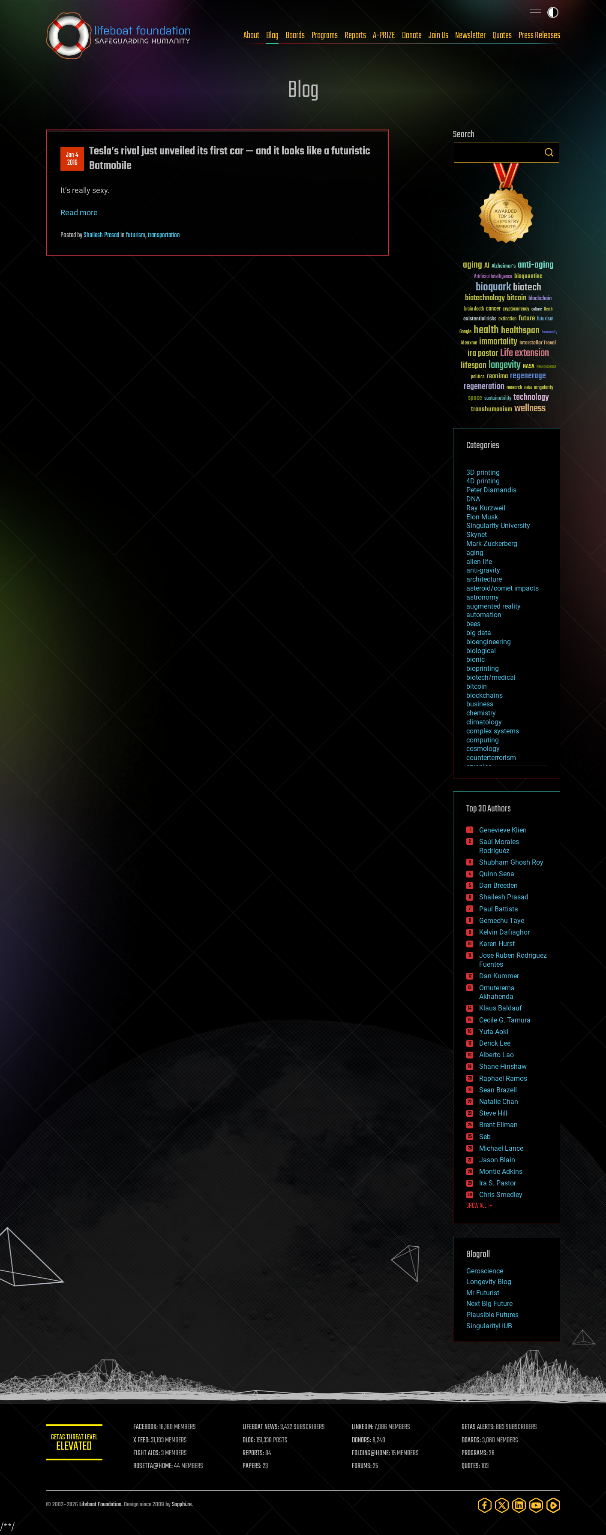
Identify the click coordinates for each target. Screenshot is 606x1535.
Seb (485, 1137)
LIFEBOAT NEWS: (263, 1427)
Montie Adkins (500, 1171)
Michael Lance (501, 1148)
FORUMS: (364, 1466)
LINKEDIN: (364, 1427)
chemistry (481, 713)
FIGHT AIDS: (150, 1453)
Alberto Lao (496, 1055)
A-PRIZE (384, 35)
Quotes (502, 35)
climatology (484, 722)
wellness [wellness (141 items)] (530, 408)
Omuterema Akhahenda (497, 992)
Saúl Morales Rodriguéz (499, 846)
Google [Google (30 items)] (465, 332)
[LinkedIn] (519, 1505)
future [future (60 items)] (527, 318)
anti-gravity (483, 570)
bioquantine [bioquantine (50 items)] (528, 276)
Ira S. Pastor (497, 1183)
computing (482, 740)
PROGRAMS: (475, 1453)
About (251, 35)
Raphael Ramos (503, 1078)
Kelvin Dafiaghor (504, 932)
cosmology (483, 749)
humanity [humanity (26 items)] (550, 332)
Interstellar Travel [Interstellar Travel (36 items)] (537, 343)
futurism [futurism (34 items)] (545, 320)
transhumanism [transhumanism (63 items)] (491, 409)
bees (473, 624)
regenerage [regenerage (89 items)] (528, 376)
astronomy (482, 597)
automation (483, 615)
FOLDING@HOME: (373, 1453)
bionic (475, 659)
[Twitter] (502, 1505)
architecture (484, 579)
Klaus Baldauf (500, 1008)
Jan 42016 (72, 159)
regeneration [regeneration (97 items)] (484, 387)
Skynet (476, 535)
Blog (272, 35)
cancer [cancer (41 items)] (493, 309)
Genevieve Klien (503, 830)
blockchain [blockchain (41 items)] (540, 299)
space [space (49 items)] (475, 397)
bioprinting (482, 668)
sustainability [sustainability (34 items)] (497, 399)
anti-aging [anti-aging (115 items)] (536, 265)
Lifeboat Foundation (100, 1505)
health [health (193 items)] (486, 330)
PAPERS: (254, 1466)
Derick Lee (494, 1043)
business (479, 704)
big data (478, 633)
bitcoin (476, 686)
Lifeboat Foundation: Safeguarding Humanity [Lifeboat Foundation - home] (119, 35)
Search (549, 152)
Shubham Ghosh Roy (511, 862)
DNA (473, 499)
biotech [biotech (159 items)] (527, 287)
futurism (135, 235)
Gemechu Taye (501, 921)
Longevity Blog (488, 1282)
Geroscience (484, 1271)
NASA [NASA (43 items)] (528, 366)
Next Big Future (489, 1304)
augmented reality (493, 606)
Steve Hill (493, 1113)
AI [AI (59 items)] (486, 266)
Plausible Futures (492, 1315)
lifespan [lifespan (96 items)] (473, 366)
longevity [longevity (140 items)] (505, 365)
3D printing (483, 472)
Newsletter (470, 35)
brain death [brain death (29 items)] (474, 309)
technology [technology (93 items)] (531, 398)
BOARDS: (472, 1440)
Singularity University (498, 526)
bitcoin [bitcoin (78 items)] (516, 298)
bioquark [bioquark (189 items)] (493, 287)
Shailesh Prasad (101, 235)
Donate (412, 35)
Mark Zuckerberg (491, 544)
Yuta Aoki (493, 1032)
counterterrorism (491, 758)
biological (481, 651)
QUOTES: (471, 1466)
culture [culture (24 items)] (536, 309)
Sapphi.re (182, 1505)
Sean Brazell (498, 1090)
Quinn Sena (496, 874)
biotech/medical (491, 677)
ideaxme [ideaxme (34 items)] (469, 344)
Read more (79, 212)
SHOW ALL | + (479, 1206)
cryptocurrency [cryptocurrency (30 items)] (516, 309)
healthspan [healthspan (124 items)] (520, 331)
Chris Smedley (500, 1195)
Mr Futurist (482, 1293)
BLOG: (251, 1440)
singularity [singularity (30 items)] (543, 388)
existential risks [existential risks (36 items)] (479, 319)
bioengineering (488, 642)
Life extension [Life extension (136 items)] (524, 353)
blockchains (484, 695)
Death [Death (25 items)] (548, 309)
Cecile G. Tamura (505, 1020)
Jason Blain (497, 1160)
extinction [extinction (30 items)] (507, 319)
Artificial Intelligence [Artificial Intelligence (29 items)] (493, 277)
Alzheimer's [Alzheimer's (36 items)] (504, 266)
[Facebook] (485, 1505)
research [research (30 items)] (514, 388)
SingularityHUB (489, 1326)
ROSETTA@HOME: (156, 1466)
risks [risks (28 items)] (528, 387)
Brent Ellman (498, 1125)
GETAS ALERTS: (478, 1427)
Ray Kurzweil (485, 508)
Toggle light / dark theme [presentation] (552, 12)
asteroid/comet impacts (502, 588)
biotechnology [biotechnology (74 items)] (485, 298)
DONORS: (363, 1440)
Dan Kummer (499, 976)
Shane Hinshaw (503, 1066)
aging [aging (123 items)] (472, 265)
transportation (164, 235)
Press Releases (539, 35)
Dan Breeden (498, 885)
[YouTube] (536, 1505)
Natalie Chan (498, 1102)
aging (474, 553)
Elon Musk (482, 517)
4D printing (483, 481)
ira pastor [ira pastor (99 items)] (483, 354)
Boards (295, 35)
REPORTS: (256, 1453)
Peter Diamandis (491, 490)
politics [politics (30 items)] (478, 377)
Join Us (438, 35)
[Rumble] (553, 1505)
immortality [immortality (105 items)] (498, 342)
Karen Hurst (497, 944)
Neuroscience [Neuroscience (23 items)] (546, 367)
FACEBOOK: (149, 1427)
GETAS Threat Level (76, 1444)
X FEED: (145, 1440)
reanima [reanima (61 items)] (497, 376)
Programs (325, 35)
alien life (479, 562)
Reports (355, 35)
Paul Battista (498, 909)
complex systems (492, 731)
